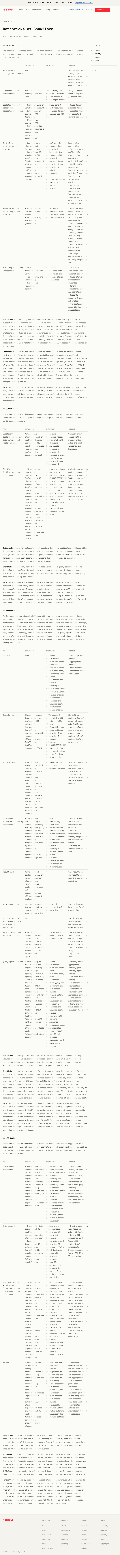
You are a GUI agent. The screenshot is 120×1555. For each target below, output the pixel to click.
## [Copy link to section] (4, 45)
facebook (84, 1539)
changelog (46, 1539)
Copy (96, 70)
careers (64, 1535)
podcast (85, 1548)
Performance (96, 57)
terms (102, 1539)
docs (21, 10)
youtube (84, 1535)
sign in (89, 10)
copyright (104, 1544)
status (44, 1544)
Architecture (96, 50)
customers (36, 10)
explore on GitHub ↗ (84, 3)
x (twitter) (86, 1544)
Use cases (95, 61)
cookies (103, 1530)
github (84, 1530)
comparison (8, 22)
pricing (47, 10)
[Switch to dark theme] (115, 10)
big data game (48, 1548)
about (63, 1526)
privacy (103, 1535)
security (104, 1526)
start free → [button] (102, 10)
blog (28, 10)
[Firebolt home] (8, 10)
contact (56, 10)
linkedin (84, 1526)
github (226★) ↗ (75, 10)
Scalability (96, 54)
